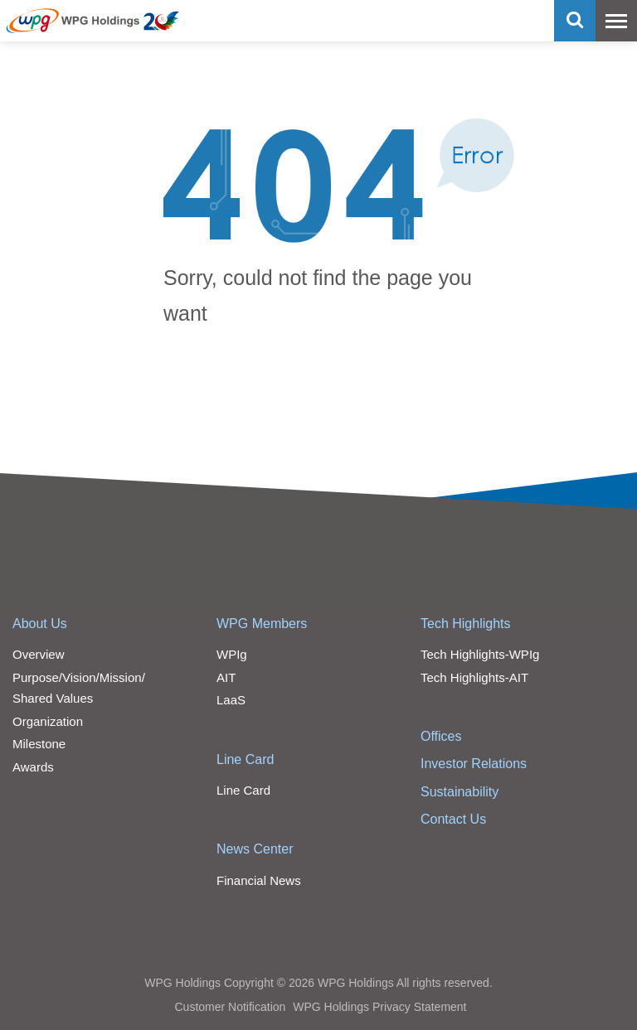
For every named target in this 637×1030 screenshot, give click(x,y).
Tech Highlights (466, 624)
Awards (33, 767)
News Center (254, 849)
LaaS (231, 700)
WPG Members (261, 624)
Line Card (245, 759)
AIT (226, 677)
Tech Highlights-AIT (474, 677)
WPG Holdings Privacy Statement (379, 1006)
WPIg (231, 654)
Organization (47, 721)
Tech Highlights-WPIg (480, 654)
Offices (441, 736)
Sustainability (459, 792)
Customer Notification (229, 1006)
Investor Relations (474, 764)
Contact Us (453, 819)
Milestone (39, 744)
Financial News (258, 880)
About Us (39, 624)
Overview (38, 654)
